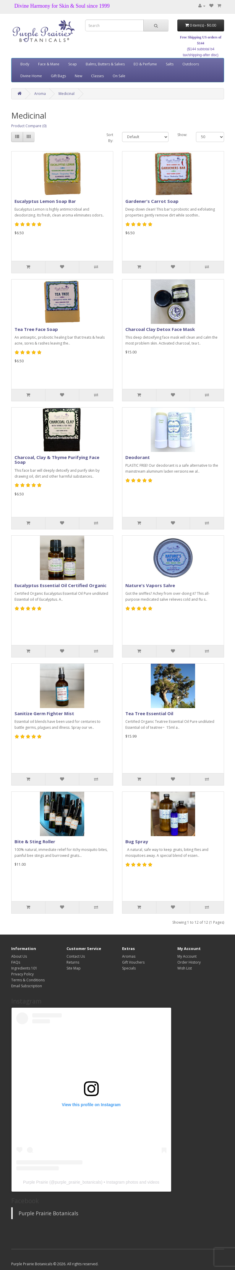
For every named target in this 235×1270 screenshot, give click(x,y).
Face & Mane (48, 64)
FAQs (15, 962)
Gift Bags (58, 75)
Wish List (184, 968)
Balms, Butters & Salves (105, 64)
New (78, 75)
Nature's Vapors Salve (150, 585)
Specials (129, 968)
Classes (97, 75)
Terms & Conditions (28, 980)
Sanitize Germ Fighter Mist (44, 713)
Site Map (74, 968)
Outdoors (190, 64)
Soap (72, 64)
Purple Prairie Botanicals (48, 1213)
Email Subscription (26, 985)
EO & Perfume (145, 64)
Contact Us (76, 956)
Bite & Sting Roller (34, 841)
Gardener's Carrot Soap (152, 201)
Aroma (40, 93)
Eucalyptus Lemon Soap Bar (45, 201)
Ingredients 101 (24, 968)
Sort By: (109, 137)
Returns (73, 962)
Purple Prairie (35, 1182)
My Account (187, 956)
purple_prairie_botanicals (78, 1182)
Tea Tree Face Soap (36, 329)
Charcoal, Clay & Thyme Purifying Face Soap (56, 459)
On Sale (119, 75)
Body (24, 64)
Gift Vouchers (133, 962)
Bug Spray (136, 841)
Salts (170, 64)
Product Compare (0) (28, 125)
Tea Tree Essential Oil (149, 713)
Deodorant (137, 457)
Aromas (128, 956)
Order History (189, 962)
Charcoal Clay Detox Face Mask (160, 329)
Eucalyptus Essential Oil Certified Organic (60, 585)
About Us (19, 956)
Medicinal (66, 93)
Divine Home (31, 75)
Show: (182, 134)
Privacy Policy (22, 974)
